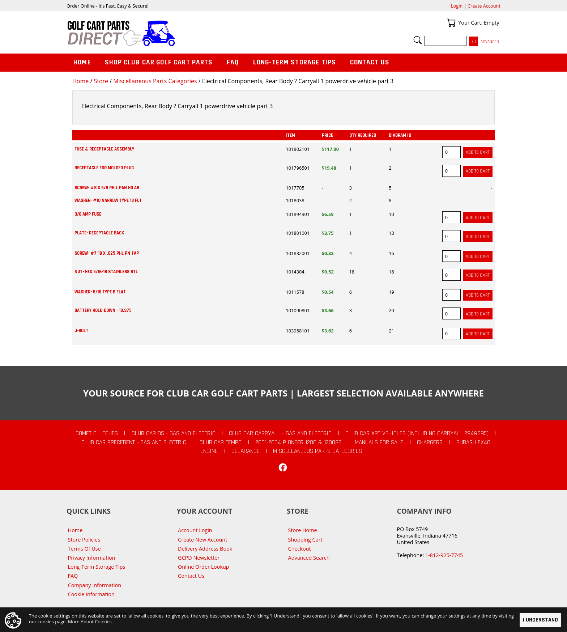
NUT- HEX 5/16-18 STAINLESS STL (106, 272)
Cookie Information (91, 594)
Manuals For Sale (379, 442)
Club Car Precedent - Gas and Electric (133, 442)
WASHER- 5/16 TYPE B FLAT (100, 292)
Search (417, 40)
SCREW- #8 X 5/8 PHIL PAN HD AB (106, 188)
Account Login (195, 530)
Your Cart (451, 23)
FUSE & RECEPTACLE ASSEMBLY (104, 149)
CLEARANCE (245, 451)
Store (101, 81)
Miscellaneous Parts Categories (155, 81)
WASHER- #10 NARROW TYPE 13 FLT (108, 200)
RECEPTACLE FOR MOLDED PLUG (104, 168)
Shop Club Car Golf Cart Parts (159, 62)
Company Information (94, 585)
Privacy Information (91, 557)
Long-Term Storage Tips (294, 62)
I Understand (540, 620)
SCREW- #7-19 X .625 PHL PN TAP (106, 253)
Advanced (490, 41)
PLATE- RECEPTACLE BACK (99, 233)
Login (456, 6)
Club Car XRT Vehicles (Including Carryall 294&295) (417, 433)
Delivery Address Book (205, 548)
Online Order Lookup (203, 566)
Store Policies (84, 539)
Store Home (302, 530)
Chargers (430, 442)
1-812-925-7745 (444, 555)
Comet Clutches (97, 433)
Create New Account (202, 539)
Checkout (299, 548)
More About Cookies (90, 622)
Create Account (484, 6)
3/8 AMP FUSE (87, 214)
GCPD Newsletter (198, 557)
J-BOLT (81, 331)
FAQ (233, 62)
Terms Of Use (84, 548)
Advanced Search (309, 557)
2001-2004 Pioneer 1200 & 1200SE (298, 442)
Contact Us (370, 62)
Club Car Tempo (221, 442)
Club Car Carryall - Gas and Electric (280, 433)
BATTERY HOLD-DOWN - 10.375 (103, 310)
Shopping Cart (305, 539)
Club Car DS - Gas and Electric (174, 433)
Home (80, 81)
